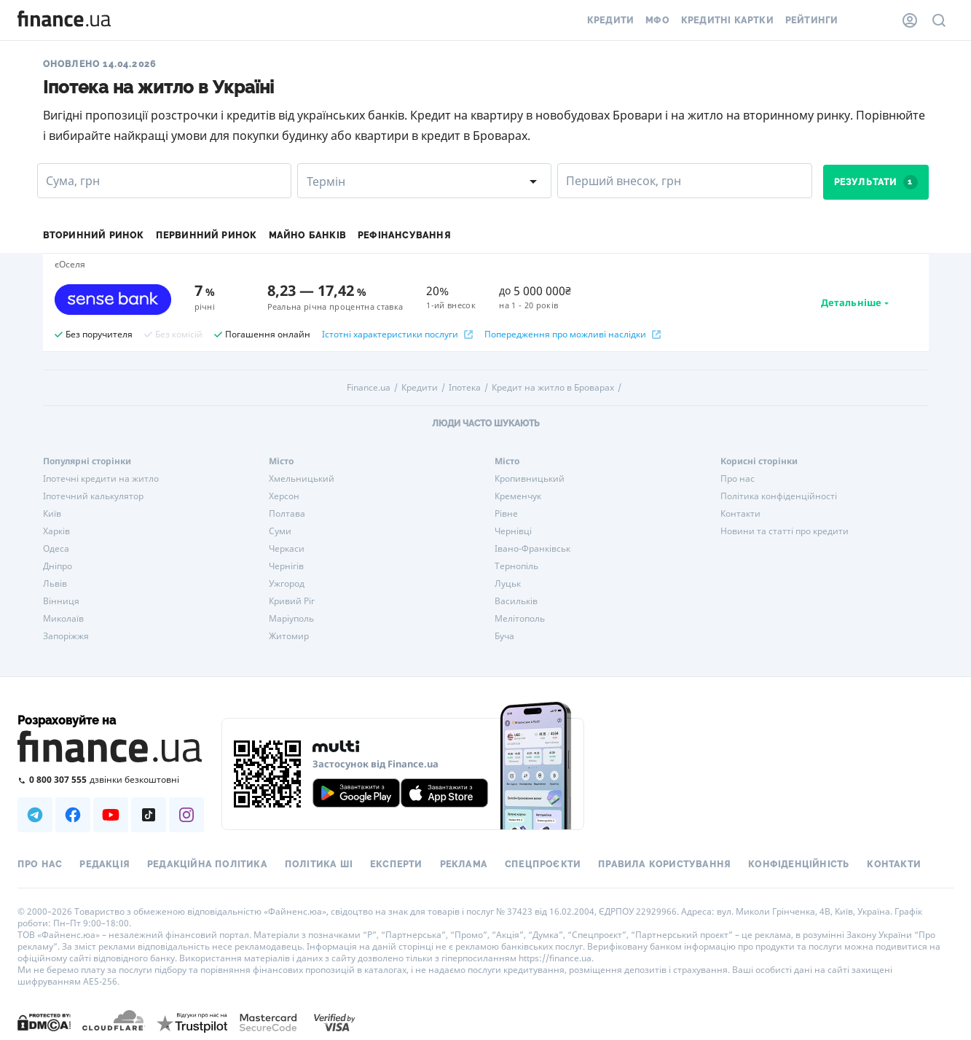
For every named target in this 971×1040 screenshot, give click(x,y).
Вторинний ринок (93, 235)
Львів (55, 584)
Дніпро (57, 566)
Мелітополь (520, 619)
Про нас (737, 479)
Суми (280, 531)
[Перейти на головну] (64, 20)
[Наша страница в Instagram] (186, 814)
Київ (52, 514)
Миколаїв (63, 619)
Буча (504, 636)
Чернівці (513, 531)
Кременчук (518, 496)
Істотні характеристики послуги (397, 334)
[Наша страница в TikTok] (148, 814)
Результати (876, 182)
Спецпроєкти (543, 864)
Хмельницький (301, 479)
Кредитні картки (727, 20)
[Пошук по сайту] (939, 20)
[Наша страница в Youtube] (110, 814)
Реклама (463, 864)
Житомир (289, 636)
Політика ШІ (319, 864)
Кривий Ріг (292, 601)
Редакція (104, 864)
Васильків (516, 601)
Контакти (740, 514)
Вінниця (61, 601)
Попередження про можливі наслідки (572, 334)
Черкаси (286, 549)
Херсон (284, 496)
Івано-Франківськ (532, 549)
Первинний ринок (206, 235)
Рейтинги (811, 20)
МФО (657, 20)
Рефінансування (404, 235)
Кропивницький (530, 479)
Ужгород (286, 584)
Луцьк (508, 584)
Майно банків (307, 235)
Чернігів (286, 566)
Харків (56, 531)
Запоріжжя (66, 636)
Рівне (506, 514)
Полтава (287, 514)
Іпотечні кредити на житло (101, 479)
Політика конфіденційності (778, 496)
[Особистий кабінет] (909, 20)
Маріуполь (291, 619)
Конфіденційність (798, 864)
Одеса (56, 549)
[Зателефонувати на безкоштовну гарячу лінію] (110, 779)
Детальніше (851, 302)
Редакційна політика (207, 864)
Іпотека (465, 388)
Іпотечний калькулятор (93, 496)
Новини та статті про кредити (784, 531)
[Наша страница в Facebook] (72, 814)
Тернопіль (516, 566)
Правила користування (664, 864)
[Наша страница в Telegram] (34, 814)
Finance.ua (368, 388)
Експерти (396, 864)
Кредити (610, 20)
